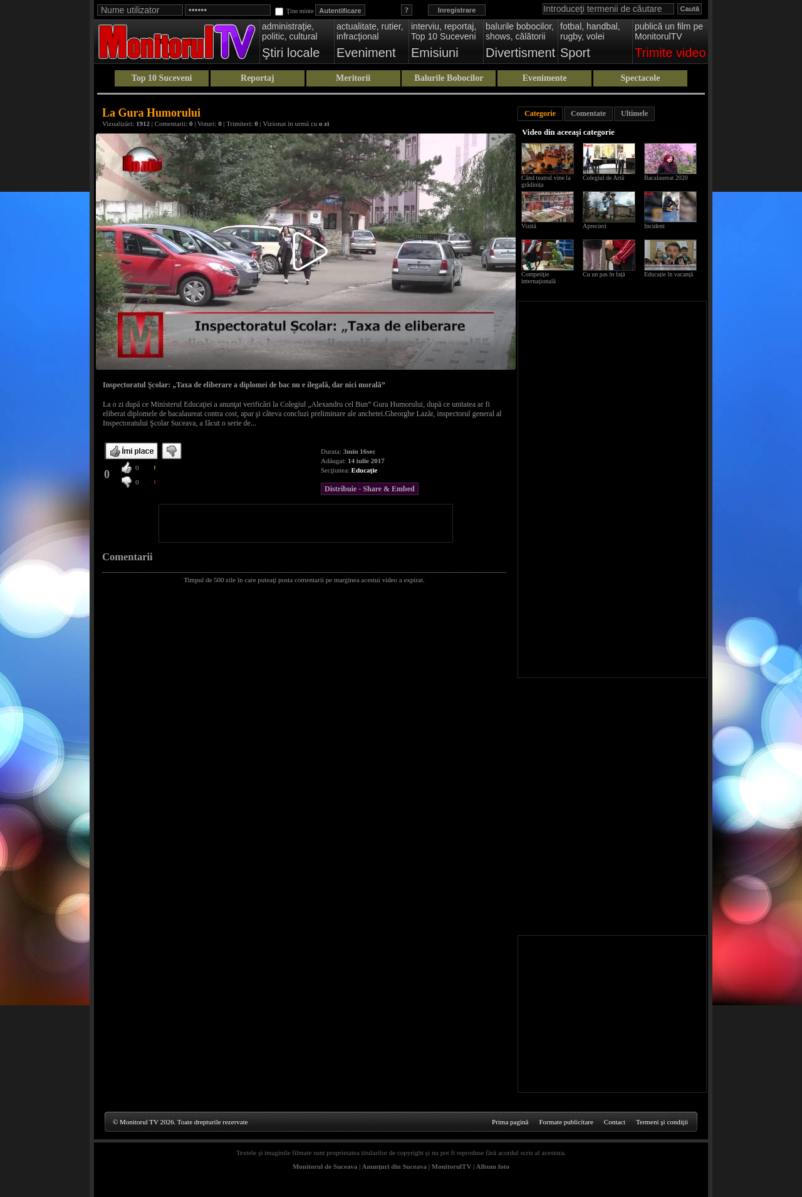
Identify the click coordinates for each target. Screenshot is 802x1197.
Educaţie (365, 470)
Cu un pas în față (604, 274)
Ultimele (634, 113)
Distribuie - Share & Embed (370, 488)
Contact (614, 1122)
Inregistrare (457, 10)
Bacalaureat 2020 (666, 177)
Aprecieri (595, 225)
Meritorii (353, 78)
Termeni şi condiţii (662, 1122)
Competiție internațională (538, 278)
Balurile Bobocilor (448, 78)
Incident (654, 225)
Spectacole (640, 78)
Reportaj (257, 78)
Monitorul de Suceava (325, 1166)
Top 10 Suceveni (162, 78)
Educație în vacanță (668, 274)
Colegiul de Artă (603, 177)
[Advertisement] (305, 523)
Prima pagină (510, 1122)
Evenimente (545, 78)
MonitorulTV (451, 1166)
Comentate (588, 113)
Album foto (492, 1166)
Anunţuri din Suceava (394, 1166)
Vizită (528, 225)
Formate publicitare (566, 1122)
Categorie (540, 113)
